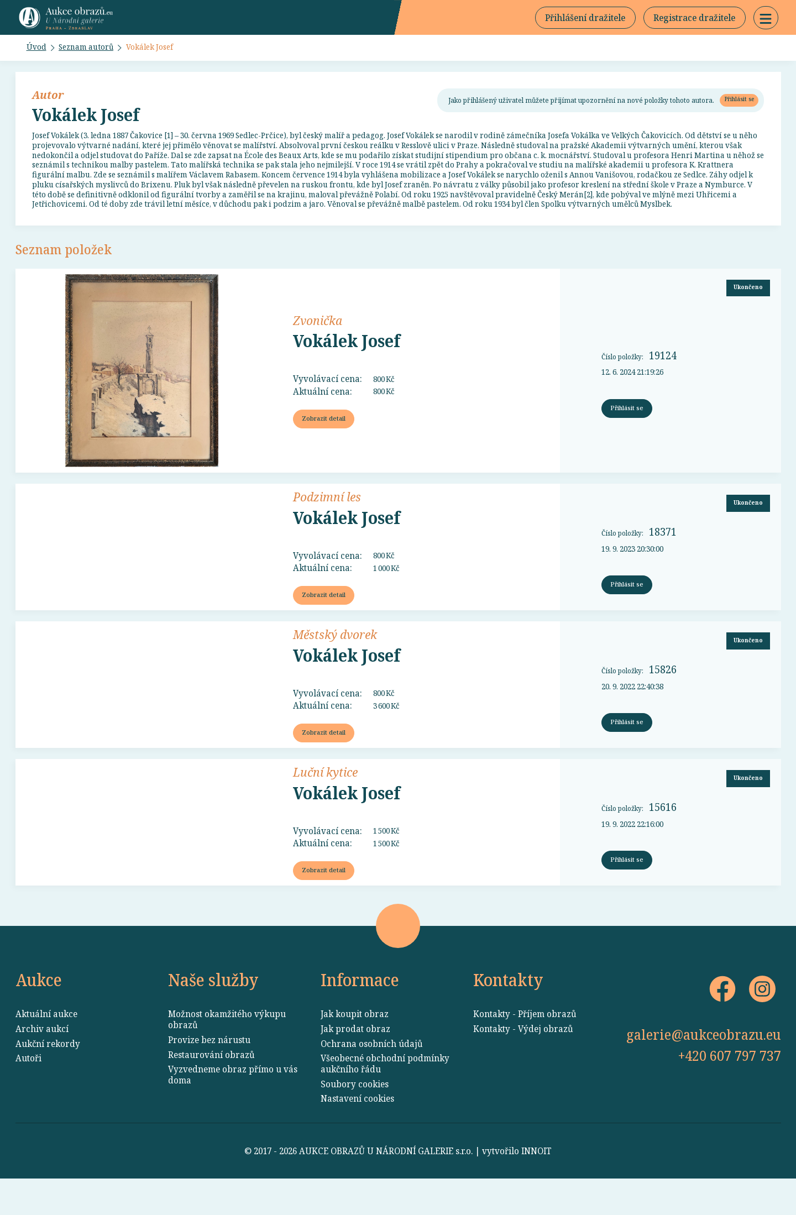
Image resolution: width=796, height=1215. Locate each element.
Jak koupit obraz (355, 1050)
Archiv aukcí (42, 1065)
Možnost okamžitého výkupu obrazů (227, 1055)
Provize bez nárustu (209, 1076)
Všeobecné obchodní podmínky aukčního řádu (385, 1100)
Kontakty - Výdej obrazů (523, 1065)
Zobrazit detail (326, 446)
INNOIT (536, 1187)
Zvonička (317, 346)
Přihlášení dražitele (585, 20)
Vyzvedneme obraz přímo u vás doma (232, 1111)
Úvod (38, 51)
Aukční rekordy (47, 1080)
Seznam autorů (92, 51)
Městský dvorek (335, 662)
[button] (765, 20)
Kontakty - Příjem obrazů (525, 1050)
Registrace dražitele (694, 20)
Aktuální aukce (46, 1050)
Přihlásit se (736, 106)
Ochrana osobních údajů (372, 1080)
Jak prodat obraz (355, 1065)
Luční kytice (325, 802)
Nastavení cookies (357, 1135)
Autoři (28, 1094)
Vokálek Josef (163, 51)
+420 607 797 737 (729, 1091)
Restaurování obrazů (211, 1091)
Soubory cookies (355, 1120)
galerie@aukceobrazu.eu (703, 1070)
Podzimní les (327, 523)
